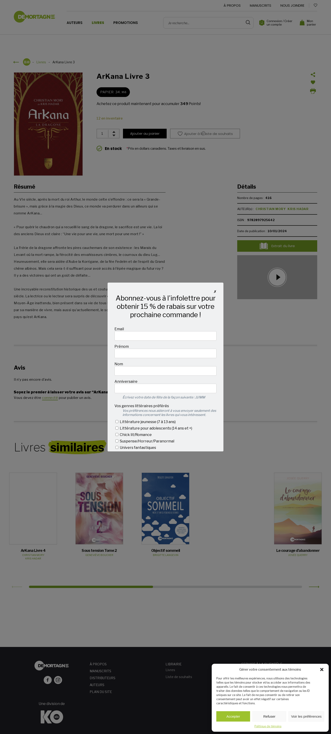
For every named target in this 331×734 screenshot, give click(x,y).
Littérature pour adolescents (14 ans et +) (153, 428)
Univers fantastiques (135, 447)
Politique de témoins (267, 726)
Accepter (233, 716)
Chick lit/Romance (133, 435)
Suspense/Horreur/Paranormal (144, 441)
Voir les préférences (306, 716)
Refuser (269, 716)
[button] (322, 669)
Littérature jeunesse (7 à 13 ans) (145, 422)
